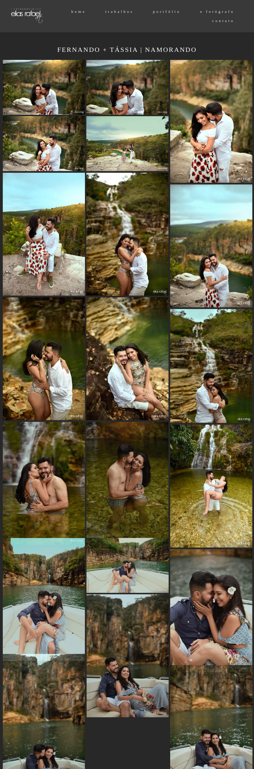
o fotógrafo (217, 11)
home (78, 11)
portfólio (167, 11)
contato (223, 21)
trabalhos (119, 11)
